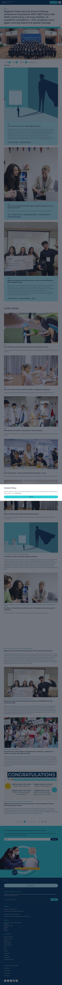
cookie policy (17, 493)
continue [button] (31, 496)
